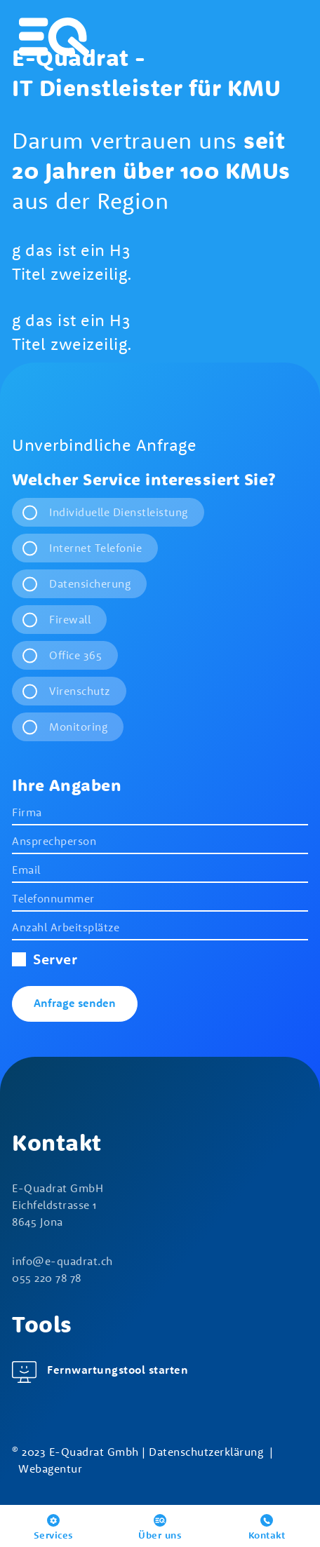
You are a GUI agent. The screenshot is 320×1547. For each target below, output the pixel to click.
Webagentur (50, 1468)
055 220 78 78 (46, 1278)
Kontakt (267, 1535)
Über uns (160, 1535)
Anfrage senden (75, 1003)
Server (44, 959)
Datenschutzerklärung (206, 1452)
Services (54, 1535)
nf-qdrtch (62, 1261)
